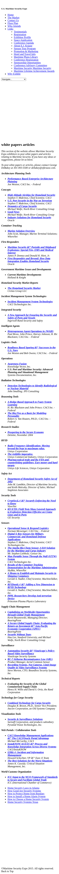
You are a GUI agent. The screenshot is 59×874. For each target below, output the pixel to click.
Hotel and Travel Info (25, 54)
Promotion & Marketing (26, 51)
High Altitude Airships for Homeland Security (31, 195)
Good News (13, 212)
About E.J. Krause (23, 45)
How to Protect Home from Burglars (26, 793)
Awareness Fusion (17, 363)
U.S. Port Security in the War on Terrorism (30, 200)
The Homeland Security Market (24, 288)
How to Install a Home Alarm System (26, 796)
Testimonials (20, 31)
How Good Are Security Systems (24, 790)
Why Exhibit (14, 74)
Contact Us (13, 20)
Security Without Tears (19, 634)
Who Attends (14, 26)
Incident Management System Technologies (30, 301)
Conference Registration (26, 59)
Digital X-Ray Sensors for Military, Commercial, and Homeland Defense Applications (27, 536)
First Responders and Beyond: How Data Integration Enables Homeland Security (29, 260)
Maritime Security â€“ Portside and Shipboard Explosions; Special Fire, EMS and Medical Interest (32, 250)
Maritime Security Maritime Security (32, 68)
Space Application (23, 40)
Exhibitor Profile (22, 37)
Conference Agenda (24, 43)
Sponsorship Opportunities (27, 62)
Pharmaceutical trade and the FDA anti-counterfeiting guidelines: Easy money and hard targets (33, 462)
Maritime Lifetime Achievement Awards (34, 71)
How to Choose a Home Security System (28, 799)
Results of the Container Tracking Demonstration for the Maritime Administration (32, 566)
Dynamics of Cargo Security (22, 206)
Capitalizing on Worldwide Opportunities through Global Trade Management (29, 613)
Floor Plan (13, 23)
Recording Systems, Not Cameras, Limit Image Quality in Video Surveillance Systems (32, 666)
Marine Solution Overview (21, 231)
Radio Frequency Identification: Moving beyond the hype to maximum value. (29, 447)
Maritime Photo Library (26, 57)
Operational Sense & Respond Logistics (28, 528)
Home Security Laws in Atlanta (23, 788)
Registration (20, 34)
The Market (13, 17)
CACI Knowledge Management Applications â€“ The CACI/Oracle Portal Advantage (30, 737)
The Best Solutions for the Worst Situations (30, 760)
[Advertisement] (29, 110)
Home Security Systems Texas (23, 802)
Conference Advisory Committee (30, 65)
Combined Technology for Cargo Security (29, 703)
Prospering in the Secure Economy (26, 432)
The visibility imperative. (20, 454)
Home (11, 14)
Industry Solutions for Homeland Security (29, 217)
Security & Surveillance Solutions (25, 719)
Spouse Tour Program (25, 48)
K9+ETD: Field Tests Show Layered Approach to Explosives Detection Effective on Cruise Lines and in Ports (32, 512)
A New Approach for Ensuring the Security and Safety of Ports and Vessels (32, 316)
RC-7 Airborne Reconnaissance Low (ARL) (30, 659)
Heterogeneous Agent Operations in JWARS (30, 331)
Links (10, 29)
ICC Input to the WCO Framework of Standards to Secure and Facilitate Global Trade (33, 778)
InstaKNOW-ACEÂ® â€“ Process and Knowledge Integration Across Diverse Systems (32, 745)
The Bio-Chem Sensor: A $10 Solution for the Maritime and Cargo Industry (31, 549)
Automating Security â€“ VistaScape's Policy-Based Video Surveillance (31, 652)
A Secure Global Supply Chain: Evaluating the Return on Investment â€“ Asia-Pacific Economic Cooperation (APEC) (32, 626)
